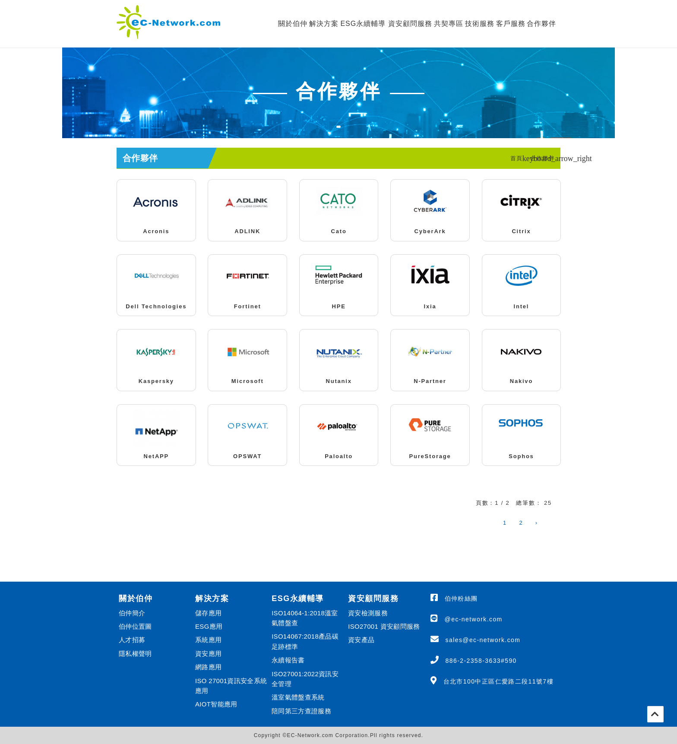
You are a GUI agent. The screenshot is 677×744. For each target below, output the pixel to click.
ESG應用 (208, 626)
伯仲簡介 (132, 613)
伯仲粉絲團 (461, 598)
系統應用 (208, 639)
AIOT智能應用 (216, 704)
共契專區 (448, 23)
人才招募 (132, 639)
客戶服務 (510, 23)
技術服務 (479, 23)
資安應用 (208, 653)
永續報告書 (288, 660)
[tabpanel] (338, 92)
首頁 (516, 158)
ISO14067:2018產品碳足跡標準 (305, 641)
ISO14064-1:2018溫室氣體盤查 (305, 618)
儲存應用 (208, 613)
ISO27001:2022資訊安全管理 (305, 678)
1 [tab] (342, 132)
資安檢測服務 (368, 613)
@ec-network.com (474, 619)
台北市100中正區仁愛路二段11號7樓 (498, 681)
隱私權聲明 (135, 653)
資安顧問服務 (410, 23)
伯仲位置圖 (135, 626)
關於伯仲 (292, 23)
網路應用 (208, 667)
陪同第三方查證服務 (301, 711)
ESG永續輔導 (363, 23)
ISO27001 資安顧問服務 (384, 626)
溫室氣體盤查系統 (298, 697)
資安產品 (361, 639)
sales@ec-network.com (483, 639)
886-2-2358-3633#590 (481, 660)
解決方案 (323, 23)
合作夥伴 (541, 23)
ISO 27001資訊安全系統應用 (231, 685)
